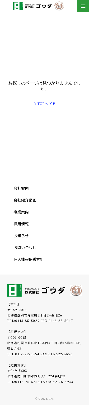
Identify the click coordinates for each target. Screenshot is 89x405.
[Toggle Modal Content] (83, 6)
